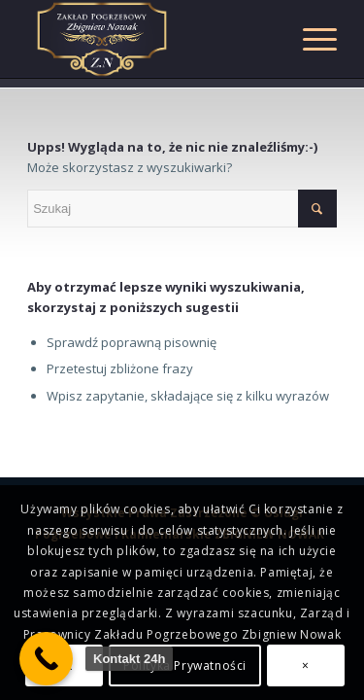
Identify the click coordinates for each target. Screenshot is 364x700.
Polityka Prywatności (185, 665)
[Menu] (310, 39)
